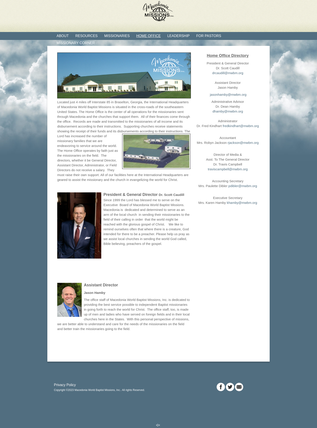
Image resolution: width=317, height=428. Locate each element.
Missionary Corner (76, 43)
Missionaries (117, 36)
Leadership (178, 36)
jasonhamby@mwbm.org (227, 94)
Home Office (148, 36)
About (63, 36)
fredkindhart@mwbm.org (241, 126)
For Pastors (208, 36)
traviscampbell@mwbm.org (228, 169)
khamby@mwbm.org (242, 203)
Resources (86, 36)
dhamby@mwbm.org (227, 111)
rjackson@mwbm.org (243, 143)
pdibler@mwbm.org (242, 186)
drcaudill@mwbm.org (227, 73)
